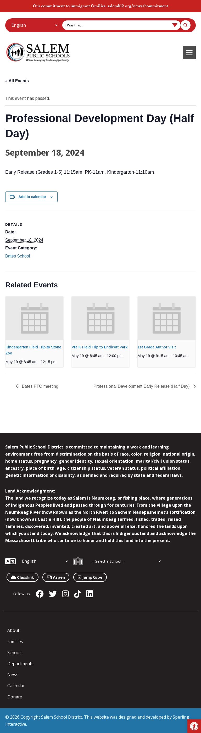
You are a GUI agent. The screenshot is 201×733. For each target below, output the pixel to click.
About (13, 630)
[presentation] (34, 318)
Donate (14, 697)
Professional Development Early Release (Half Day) (142, 386)
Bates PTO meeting (39, 386)
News (12, 674)
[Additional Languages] (34, 25)
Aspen (56, 577)
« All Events (17, 81)
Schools (15, 652)
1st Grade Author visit (157, 347)
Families (15, 641)
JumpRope (90, 577)
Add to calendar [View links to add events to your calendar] (32, 197)
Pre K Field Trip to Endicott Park (99, 347)
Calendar (16, 685)
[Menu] (189, 52)
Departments (20, 663)
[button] (194, 726)
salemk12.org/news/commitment (137, 6)
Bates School (17, 256)
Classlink (22, 577)
